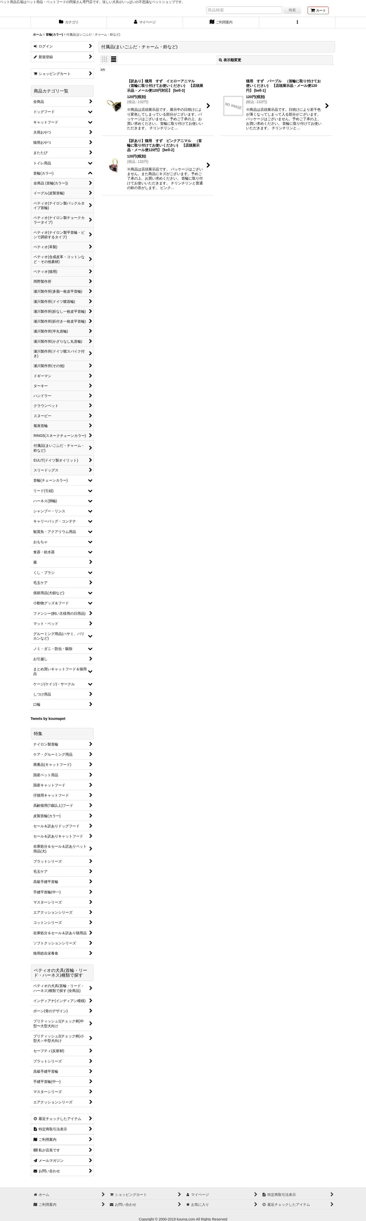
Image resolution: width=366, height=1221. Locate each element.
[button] (297, 22)
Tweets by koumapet (47, 719)
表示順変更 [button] (230, 60)
